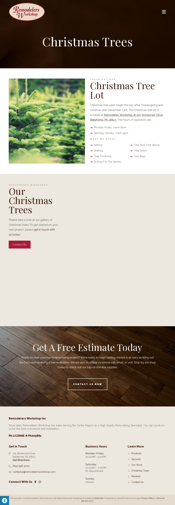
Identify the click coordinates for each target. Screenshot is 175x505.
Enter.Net (99, 498)
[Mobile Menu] (164, 11)
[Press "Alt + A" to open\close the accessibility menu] (4, 500)
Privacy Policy (147, 498)
